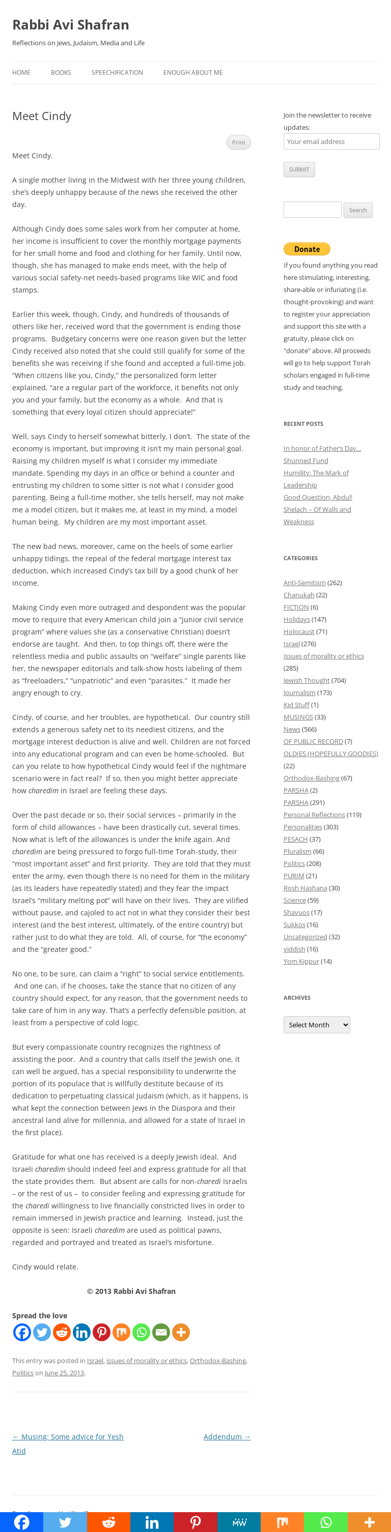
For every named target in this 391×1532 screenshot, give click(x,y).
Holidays (297, 619)
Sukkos (294, 924)
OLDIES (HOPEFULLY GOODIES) (331, 753)
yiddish (294, 948)
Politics (23, 1372)
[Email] (161, 1332)
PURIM (294, 875)
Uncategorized (305, 936)
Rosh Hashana (305, 887)
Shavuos (297, 912)
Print (238, 142)
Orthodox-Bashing (218, 1360)
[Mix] (121, 1332)
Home (21, 72)
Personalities (303, 826)
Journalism (300, 692)
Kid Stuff (297, 704)
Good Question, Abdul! (318, 497)
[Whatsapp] (141, 1332)
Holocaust (299, 631)
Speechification (117, 72)
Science (295, 900)
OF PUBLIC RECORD (313, 741)
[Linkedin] (82, 1332)
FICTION (296, 607)
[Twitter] (42, 1332)
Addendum (227, 1436)
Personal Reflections (314, 814)
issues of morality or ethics (146, 1360)
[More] (181, 1332)
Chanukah (299, 594)
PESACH (296, 839)
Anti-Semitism (305, 582)
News (292, 729)
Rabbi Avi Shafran (70, 24)
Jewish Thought (307, 680)
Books (61, 72)
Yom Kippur (301, 961)
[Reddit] (62, 1332)
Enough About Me (193, 72)
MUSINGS (298, 716)
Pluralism (298, 851)
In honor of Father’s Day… (322, 448)
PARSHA (296, 790)
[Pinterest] (101, 1332)
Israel (95, 1360)
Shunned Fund (306, 460)
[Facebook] (22, 1332)
